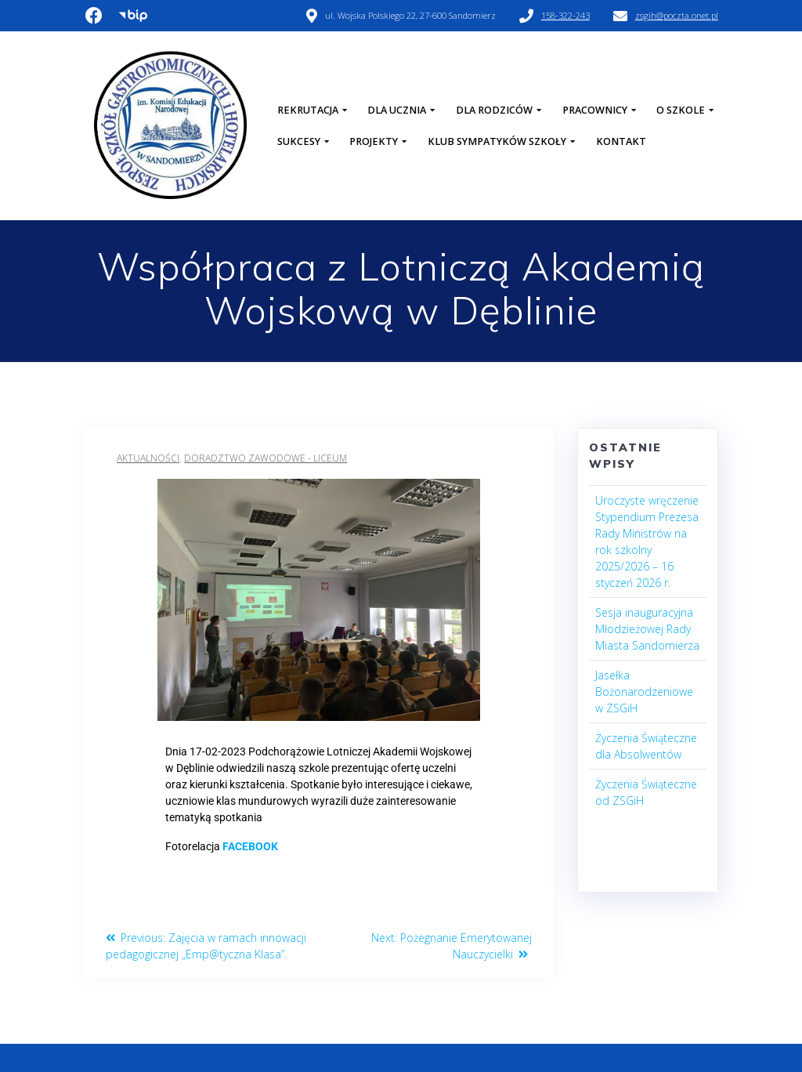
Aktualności (148, 458)
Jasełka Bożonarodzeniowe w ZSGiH (644, 691)
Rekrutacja (307, 110)
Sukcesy (298, 141)
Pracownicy (594, 110)
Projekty (373, 141)
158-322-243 (565, 15)
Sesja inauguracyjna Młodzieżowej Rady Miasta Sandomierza (647, 629)
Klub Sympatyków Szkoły (497, 141)
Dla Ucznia (396, 110)
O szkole (680, 110)
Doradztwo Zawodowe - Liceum (265, 458)
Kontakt (621, 141)
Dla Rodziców (494, 110)
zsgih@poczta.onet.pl (676, 15)
